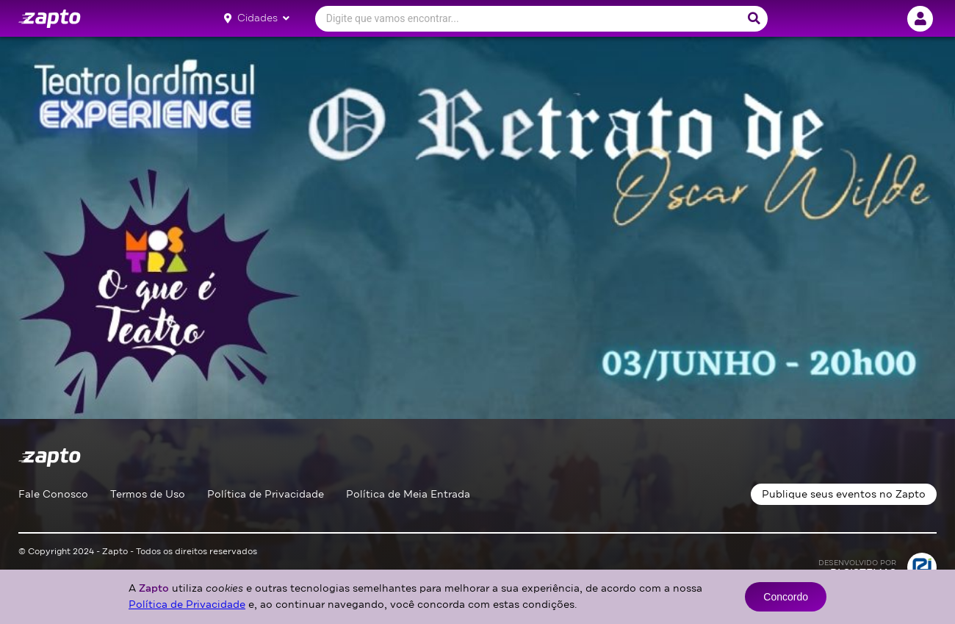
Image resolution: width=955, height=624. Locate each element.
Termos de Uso (147, 494)
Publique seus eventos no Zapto (844, 494)
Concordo (785, 597)
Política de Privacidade (265, 494)
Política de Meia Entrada (408, 494)
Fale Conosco (53, 494)
